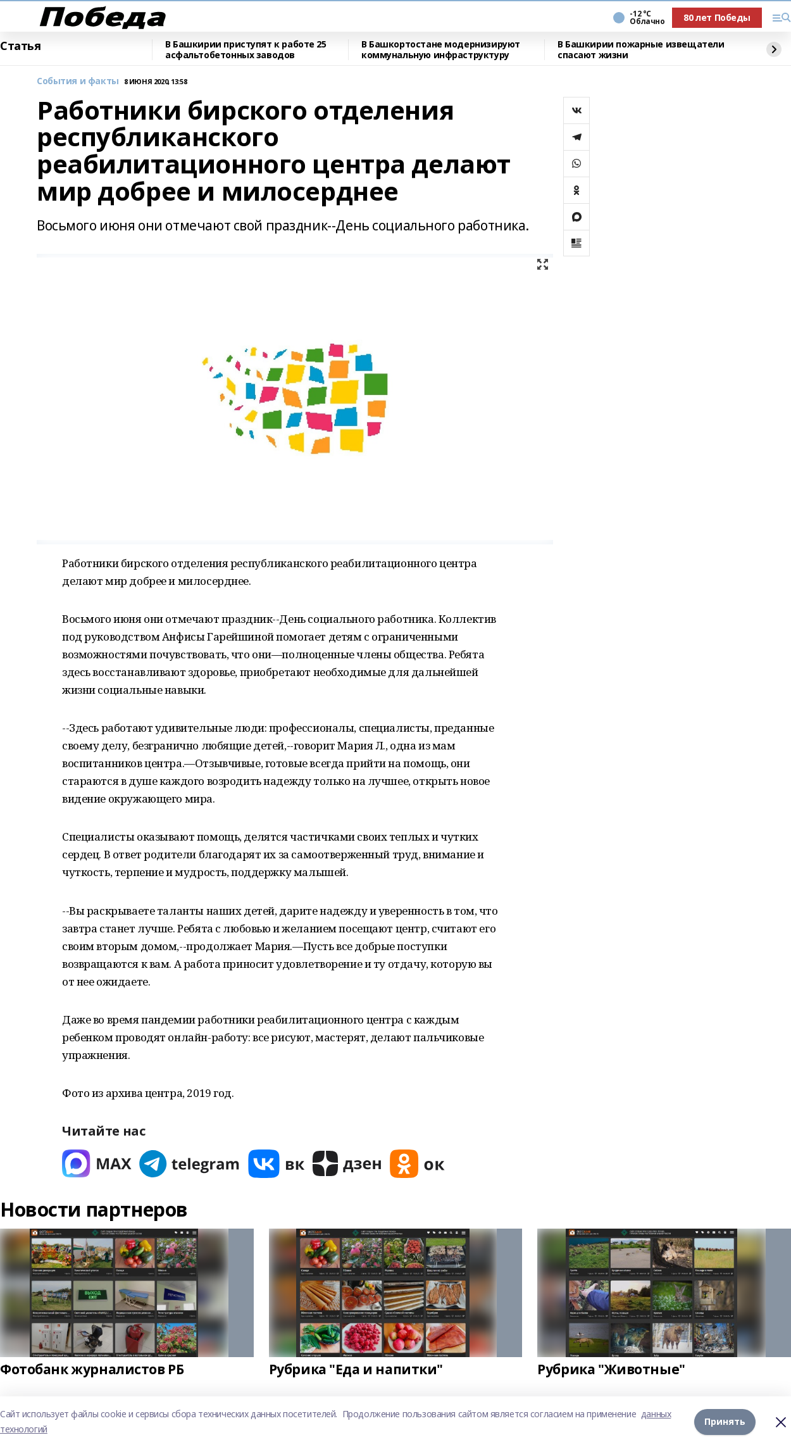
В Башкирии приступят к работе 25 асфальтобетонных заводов (246, 49)
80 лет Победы (717, 17)
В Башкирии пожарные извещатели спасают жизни (640, 49)
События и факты (78, 81)
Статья (20, 46)
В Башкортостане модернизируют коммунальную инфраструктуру (440, 49)
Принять (724, 1421)
